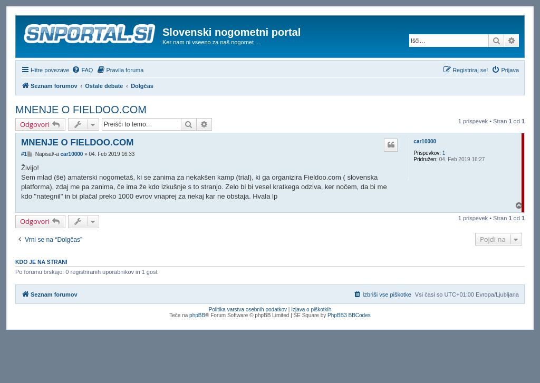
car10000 (424, 141)
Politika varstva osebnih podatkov (248, 309)
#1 (24, 154)
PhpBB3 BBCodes (349, 315)
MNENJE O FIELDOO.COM (81, 109)
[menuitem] (82, 70)
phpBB (197, 315)
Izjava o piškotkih (311, 309)
